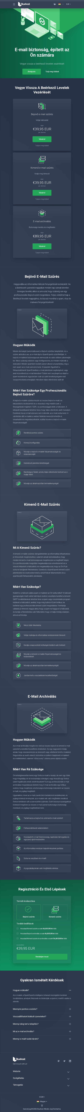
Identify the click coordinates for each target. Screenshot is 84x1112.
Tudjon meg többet (42, 145)
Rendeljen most (42, 956)
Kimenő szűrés (55, 912)
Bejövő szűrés (29, 912)
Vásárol (42, 139)
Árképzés (31, 72)
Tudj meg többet (52, 72)
